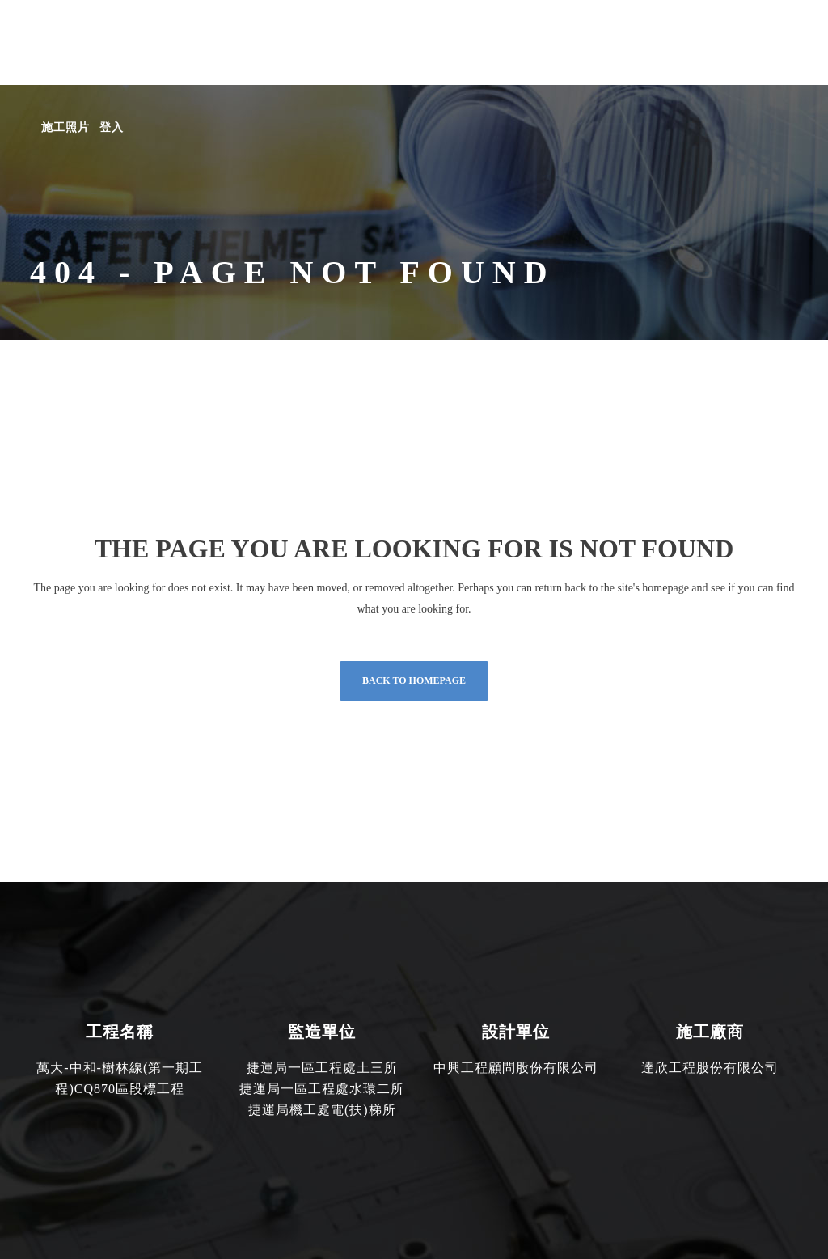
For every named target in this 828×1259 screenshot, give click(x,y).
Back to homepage (414, 680)
